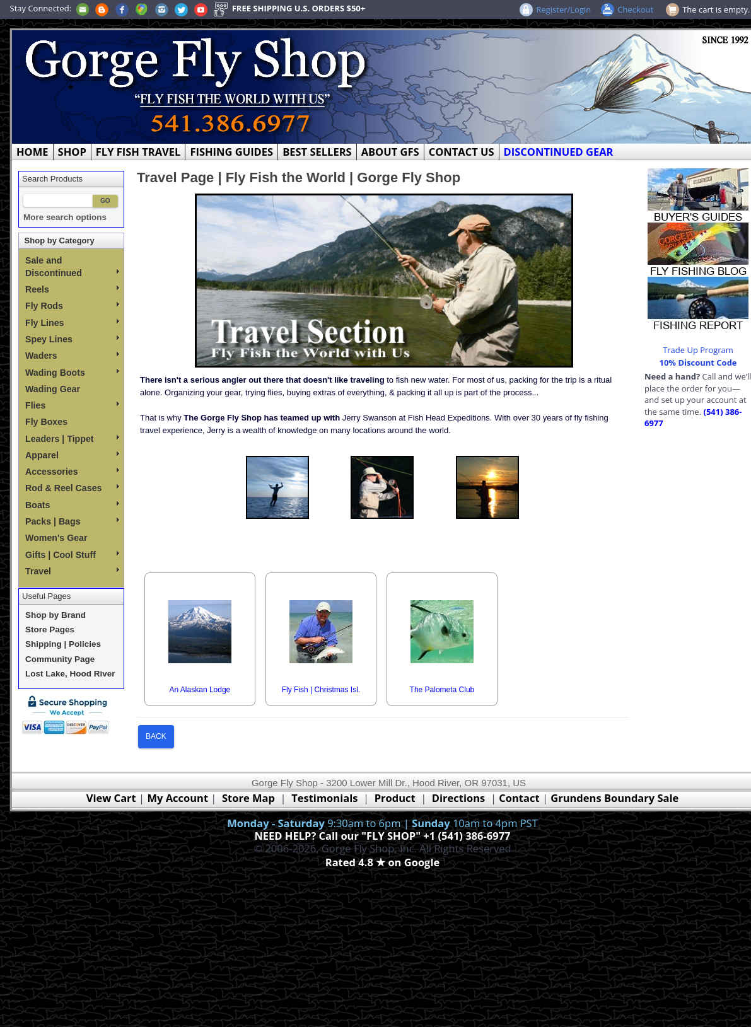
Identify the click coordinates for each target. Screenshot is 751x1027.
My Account (177, 798)
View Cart (111, 798)
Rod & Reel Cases (72, 488)
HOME (32, 151)
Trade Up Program (698, 350)
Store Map (248, 798)
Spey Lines (72, 339)
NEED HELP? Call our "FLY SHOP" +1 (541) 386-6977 (382, 835)
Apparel (72, 455)
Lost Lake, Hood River (70, 673)
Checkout (635, 9)
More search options (65, 217)
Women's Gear (56, 538)
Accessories (72, 472)
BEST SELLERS (316, 151)
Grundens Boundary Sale (614, 798)
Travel (72, 571)
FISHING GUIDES (231, 151)
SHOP (72, 151)
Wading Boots (72, 373)
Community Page (60, 659)
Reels (72, 289)
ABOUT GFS (390, 151)
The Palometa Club (442, 689)
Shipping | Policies (63, 644)
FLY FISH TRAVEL (138, 151)
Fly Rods (72, 306)
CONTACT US (461, 151)
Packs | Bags (72, 521)
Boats (72, 505)
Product (395, 798)
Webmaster (382, 876)
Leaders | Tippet (72, 439)
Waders (72, 356)
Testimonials (324, 798)
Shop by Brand (55, 615)
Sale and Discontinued (72, 266)
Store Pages (49, 629)
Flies (72, 405)
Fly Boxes (46, 422)
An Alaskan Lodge (200, 689)
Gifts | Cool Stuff (72, 555)
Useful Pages (46, 596)
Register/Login (563, 9)
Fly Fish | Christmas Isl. (321, 689)
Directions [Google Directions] (458, 798)
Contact (520, 798)
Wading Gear (52, 389)
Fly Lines (72, 323)
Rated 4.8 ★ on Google (382, 862)
